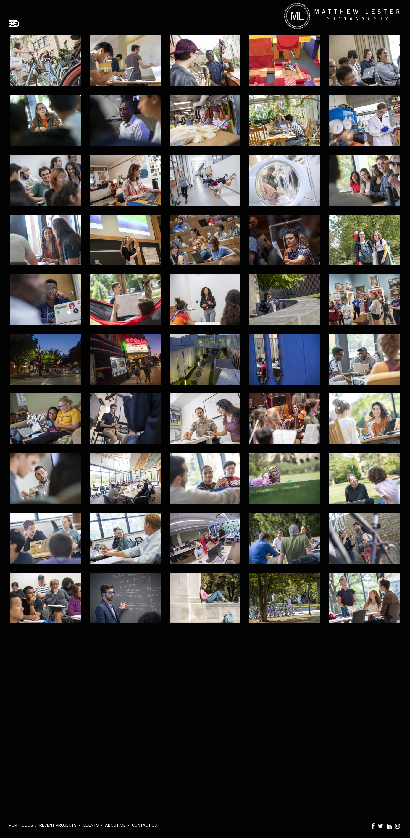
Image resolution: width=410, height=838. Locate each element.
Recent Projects (58, 825)
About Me (115, 825)
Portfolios (21, 825)
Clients (91, 825)
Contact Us (144, 825)
